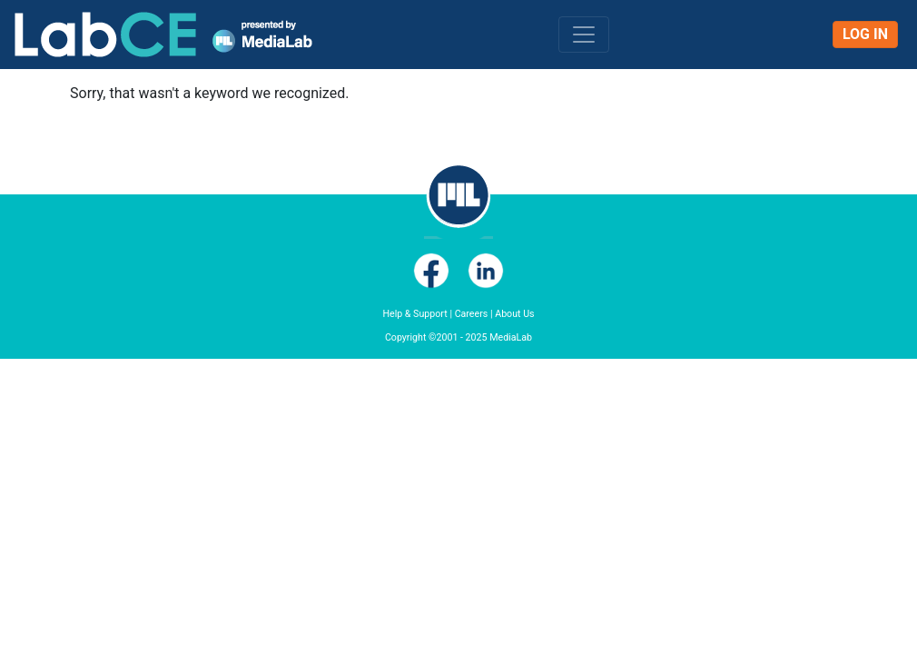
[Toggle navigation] (583, 34)
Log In (865, 34)
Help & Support (414, 314)
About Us (514, 314)
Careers (471, 314)
